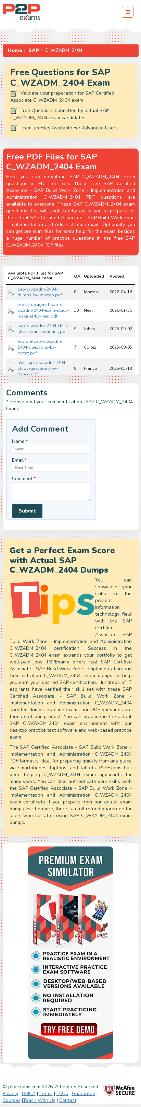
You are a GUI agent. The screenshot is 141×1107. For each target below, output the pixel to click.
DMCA (29, 1093)
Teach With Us (39, 1100)
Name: (20, 441)
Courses (12, 1100)
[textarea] (51, 491)
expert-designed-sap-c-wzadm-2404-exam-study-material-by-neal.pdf (43, 310)
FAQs (62, 1093)
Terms (46, 1093)
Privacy (10, 1093)
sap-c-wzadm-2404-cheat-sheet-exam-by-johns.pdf (43, 328)
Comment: (24, 478)
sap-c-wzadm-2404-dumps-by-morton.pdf (39, 292)
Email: (19, 460)
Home (15, 50)
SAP (33, 50)
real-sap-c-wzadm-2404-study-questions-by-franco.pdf (42, 368)
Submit (27, 511)
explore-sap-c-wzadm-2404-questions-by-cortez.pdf (40, 347)
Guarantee (83, 1093)
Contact (67, 1100)
